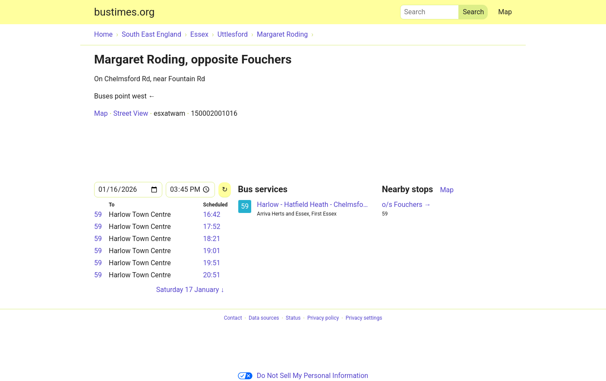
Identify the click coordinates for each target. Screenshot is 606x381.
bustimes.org (124, 12)
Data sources (264, 318)
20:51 (212, 275)
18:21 (212, 239)
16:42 (212, 214)
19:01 (212, 251)
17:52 (212, 226)
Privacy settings (364, 318)
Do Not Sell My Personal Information (303, 375)
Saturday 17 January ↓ (190, 290)
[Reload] (224, 189)
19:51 (212, 263)
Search (429, 10)
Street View (130, 113)
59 (98, 214)
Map (505, 12)
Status (293, 318)
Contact (233, 318)
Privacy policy (323, 318)
